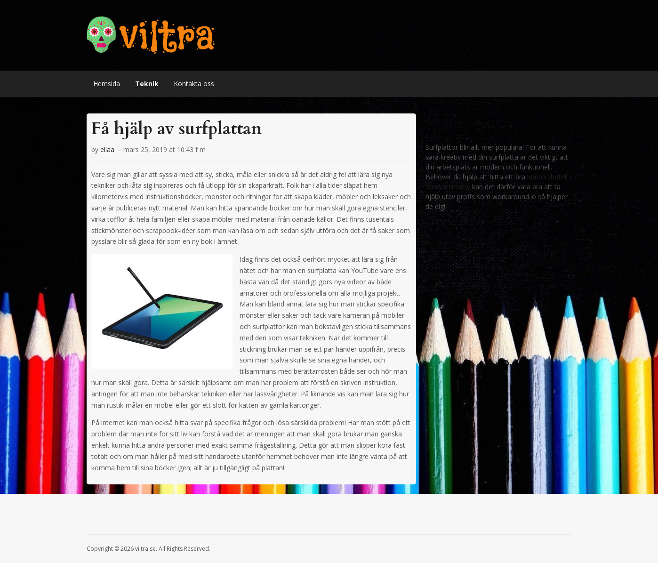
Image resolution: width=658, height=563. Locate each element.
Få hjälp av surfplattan (176, 128)
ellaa (107, 149)
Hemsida (106, 83)
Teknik (147, 83)
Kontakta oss (194, 83)
